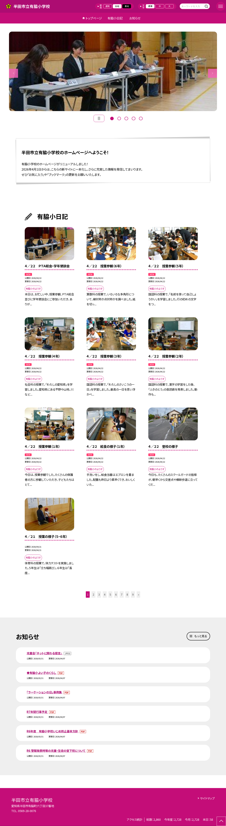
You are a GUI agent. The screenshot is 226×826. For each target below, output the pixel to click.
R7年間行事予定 (37, 712)
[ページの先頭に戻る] (221, 821)
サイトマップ (207, 798)
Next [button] (212, 73)
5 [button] (140, 118)
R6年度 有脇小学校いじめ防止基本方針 (53, 731)
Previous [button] (13, 73)
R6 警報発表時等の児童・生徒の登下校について (56, 750)
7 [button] (121, 594)
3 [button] (126, 118)
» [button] (138, 594)
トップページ (94, 18)
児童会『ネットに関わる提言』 (45, 653)
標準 (150, 6)
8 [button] (127, 594)
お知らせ (134, 18)
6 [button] (116, 594)
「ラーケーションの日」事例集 (45, 692)
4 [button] (133, 118)
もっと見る (200, 636)
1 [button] (112, 118)
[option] (113, 71)
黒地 (127, 6)
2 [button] (119, 118)
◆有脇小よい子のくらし (42, 673)
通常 (107, 6)
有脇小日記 (115, 18)
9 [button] (133, 594)
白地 (117, 6)
